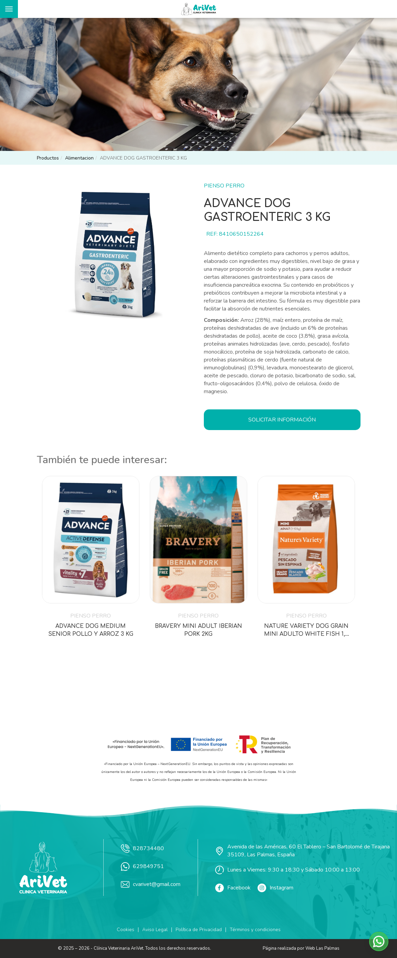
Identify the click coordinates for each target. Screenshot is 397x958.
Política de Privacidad (199, 929)
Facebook (233, 888)
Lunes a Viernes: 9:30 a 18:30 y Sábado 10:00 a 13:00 (287, 870)
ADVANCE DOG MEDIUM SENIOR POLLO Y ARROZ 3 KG (90, 630)
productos (48, 158)
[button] (379, 941)
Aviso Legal (155, 929)
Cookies (125, 929)
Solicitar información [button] (282, 420)
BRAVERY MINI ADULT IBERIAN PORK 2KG (198, 630)
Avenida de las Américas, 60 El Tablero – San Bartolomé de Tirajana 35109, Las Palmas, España (302, 850)
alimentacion (79, 158)
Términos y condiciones (255, 929)
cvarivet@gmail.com (150, 884)
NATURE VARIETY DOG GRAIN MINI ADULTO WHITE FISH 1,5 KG (306, 630)
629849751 (142, 866)
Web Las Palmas (322, 948)
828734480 (142, 848)
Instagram (275, 888)
